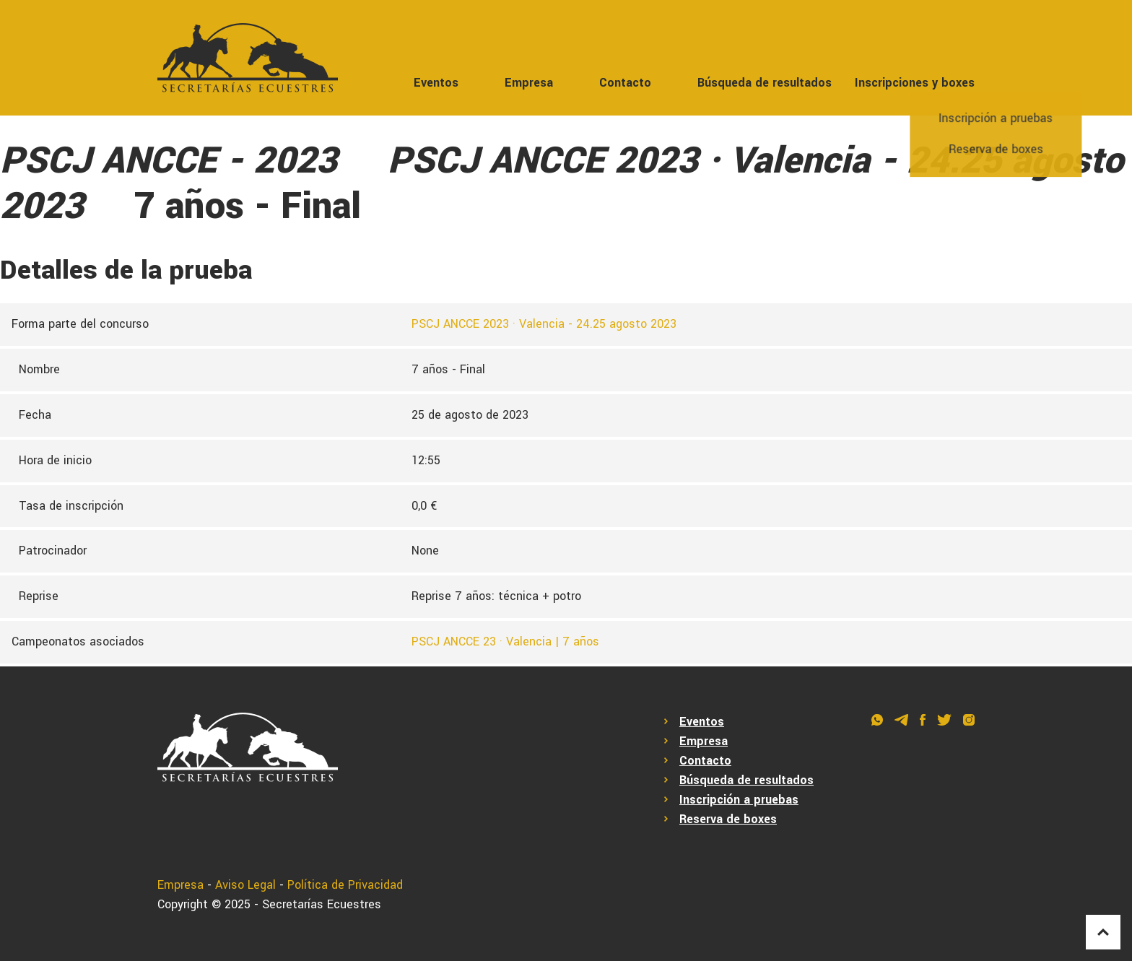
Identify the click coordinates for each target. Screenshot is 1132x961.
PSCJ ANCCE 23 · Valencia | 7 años (505, 641)
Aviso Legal (245, 885)
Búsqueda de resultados (764, 82)
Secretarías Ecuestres (321, 904)
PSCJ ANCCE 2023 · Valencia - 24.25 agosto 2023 (544, 324)
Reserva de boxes (728, 819)
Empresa (529, 82)
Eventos (436, 82)
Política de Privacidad (345, 885)
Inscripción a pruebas (738, 799)
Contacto (625, 82)
